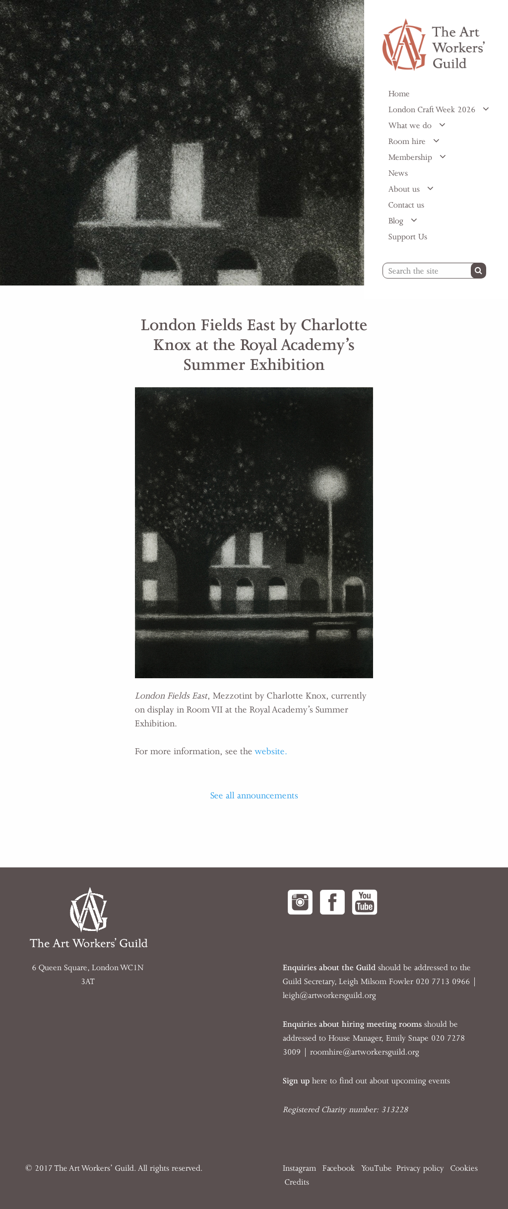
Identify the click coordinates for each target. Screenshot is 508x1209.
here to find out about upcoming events (366, 1081)
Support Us (407, 237)
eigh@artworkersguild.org (330, 995)
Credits (297, 1182)
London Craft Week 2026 (433, 110)
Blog (397, 221)
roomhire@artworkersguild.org (364, 1052)
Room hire (408, 141)
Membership (411, 157)
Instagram (299, 1168)
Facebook (338, 1168)
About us (405, 189)
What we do (411, 126)
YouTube (376, 1168)
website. (271, 751)
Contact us (406, 205)
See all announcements (254, 795)
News (398, 173)
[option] (182, 142)
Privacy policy (420, 1168)
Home (399, 94)
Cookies (464, 1168)
